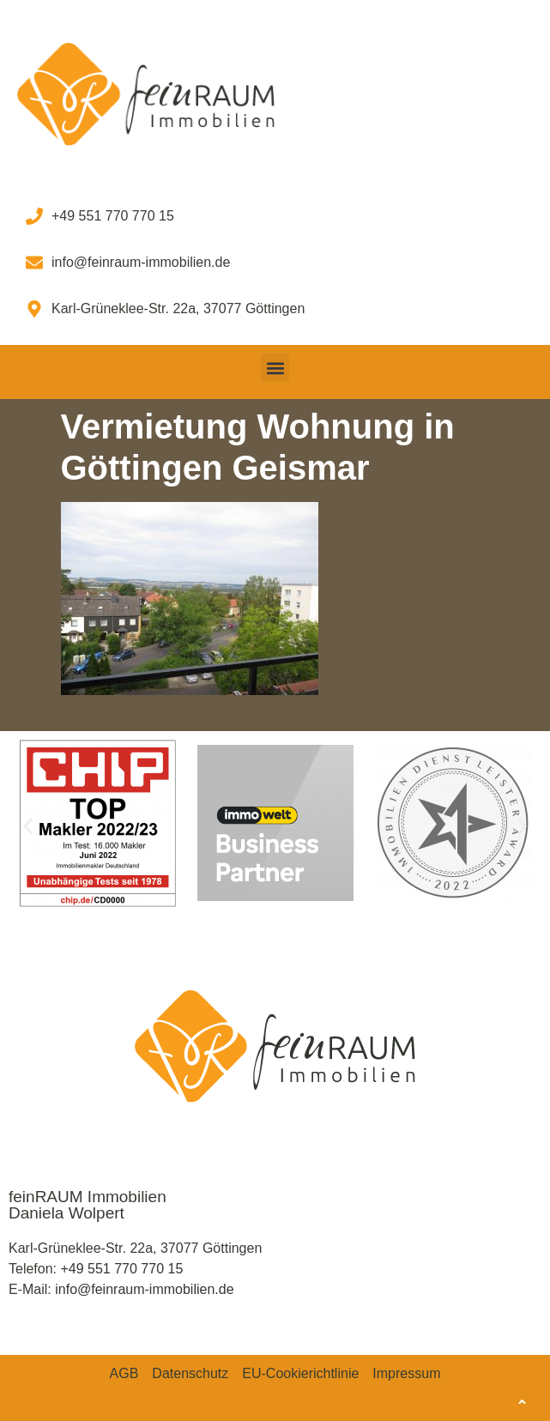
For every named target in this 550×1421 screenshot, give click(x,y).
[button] (275, 368)
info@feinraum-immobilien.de (144, 1289)
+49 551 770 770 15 (121, 1268)
